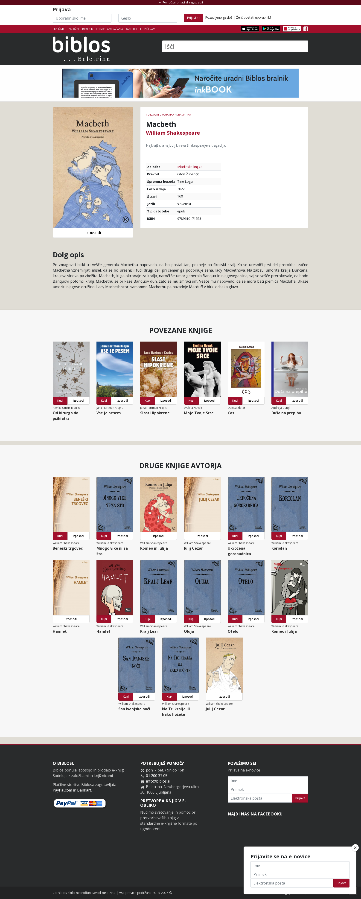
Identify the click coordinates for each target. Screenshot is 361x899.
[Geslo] (147, 18)
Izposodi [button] (93, 232)
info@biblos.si (158, 781)
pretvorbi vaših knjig (158, 817)
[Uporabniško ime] (82, 18)
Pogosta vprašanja (109, 29)
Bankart (84, 790)
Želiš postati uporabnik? (253, 17)
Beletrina (108, 892)
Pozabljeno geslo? (218, 17)
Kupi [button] (60, 401)
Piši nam (149, 29)
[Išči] (235, 46)
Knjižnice (60, 29)
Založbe (74, 29)
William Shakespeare (173, 132)
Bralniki (87, 29)
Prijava (300, 798)
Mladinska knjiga (189, 167)
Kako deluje (133, 29)
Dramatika (183, 114)
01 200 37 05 (156, 775)
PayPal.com (62, 790)
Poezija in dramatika (160, 114)
